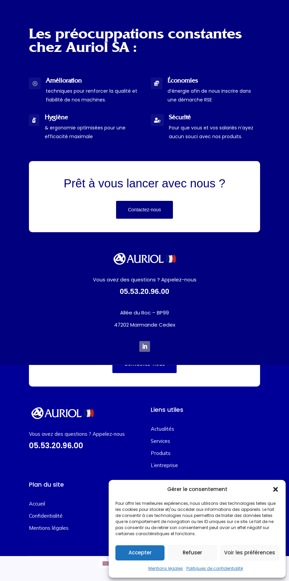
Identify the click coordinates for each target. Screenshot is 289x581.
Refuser (192, 552)
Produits (161, 453)
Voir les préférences (249, 552)
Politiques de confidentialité (214, 568)
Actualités (162, 429)
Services (160, 441)
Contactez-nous (144, 209)
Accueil (37, 503)
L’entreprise (164, 465)
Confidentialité (46, 516)
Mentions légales (165, 568)
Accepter (140, 552)
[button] (275, 489)
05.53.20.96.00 (144, 291)
